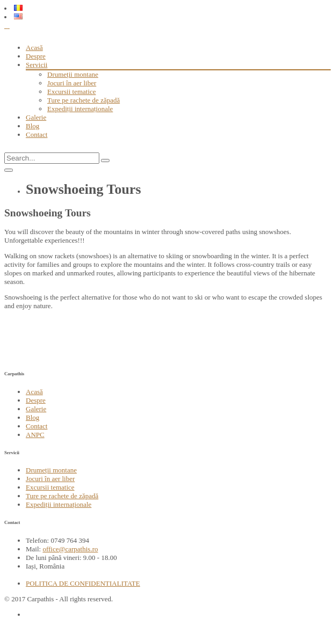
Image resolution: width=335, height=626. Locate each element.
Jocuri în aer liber (71, 83)
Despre (36, 56)
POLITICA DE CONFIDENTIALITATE (83, 583)
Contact (36, 134)
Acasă (34, 47)
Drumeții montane (72, 74)
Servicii (36, 65)
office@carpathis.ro (70, 549)
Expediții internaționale (80, 109)
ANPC (35, 435)
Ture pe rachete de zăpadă (83, 100)
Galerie (36, 117)
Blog (32, 126)
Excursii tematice (71, 92)
